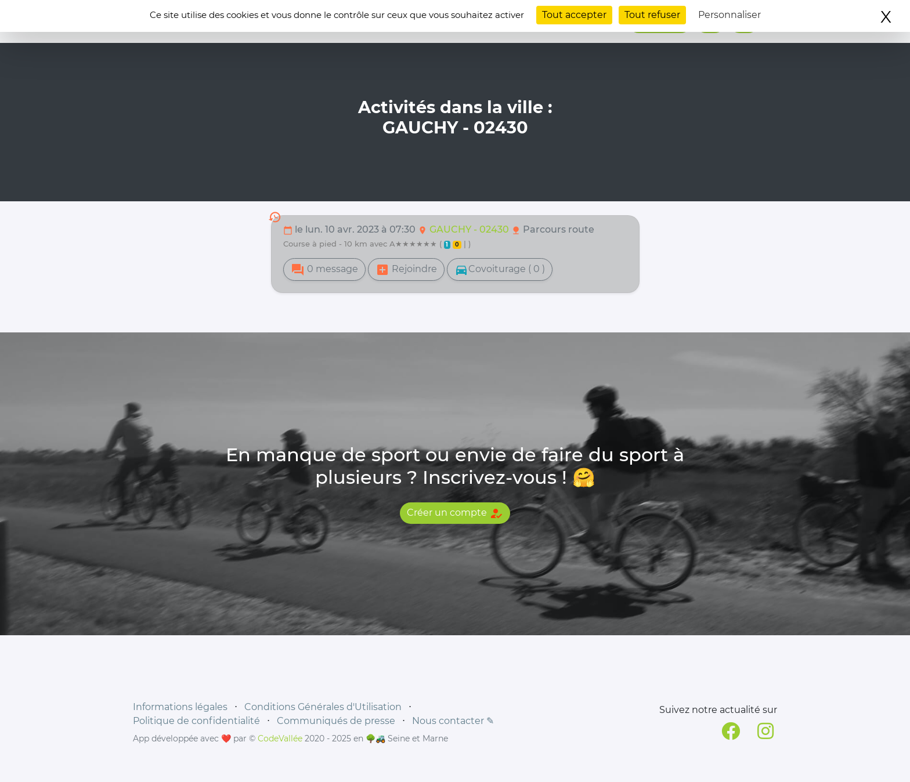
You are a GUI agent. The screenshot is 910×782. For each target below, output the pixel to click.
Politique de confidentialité (196, 720)
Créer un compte (455, 513)
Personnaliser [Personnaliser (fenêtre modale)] (729, 14)
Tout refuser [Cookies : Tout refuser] (652, 14)
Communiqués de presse (336, 720)
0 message (324, 270)
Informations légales (180, 706)
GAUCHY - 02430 (470, 229)
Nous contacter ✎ (453, 720)
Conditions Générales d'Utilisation (323, 706)
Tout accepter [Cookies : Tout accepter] (574, 14)
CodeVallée (280, 738)
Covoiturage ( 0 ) (499, 270)
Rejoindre (406, 270)
